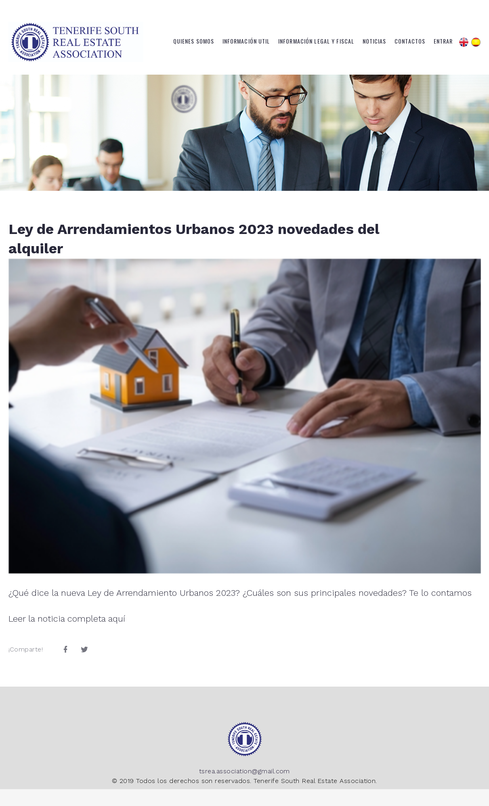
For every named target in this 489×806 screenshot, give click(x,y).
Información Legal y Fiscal (316, 41)
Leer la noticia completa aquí (66, 619)
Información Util (246, 41)
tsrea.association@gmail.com (244, 771)
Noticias (374, 41)
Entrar (443, 41)
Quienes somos (193, 41)
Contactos (410, 41)
